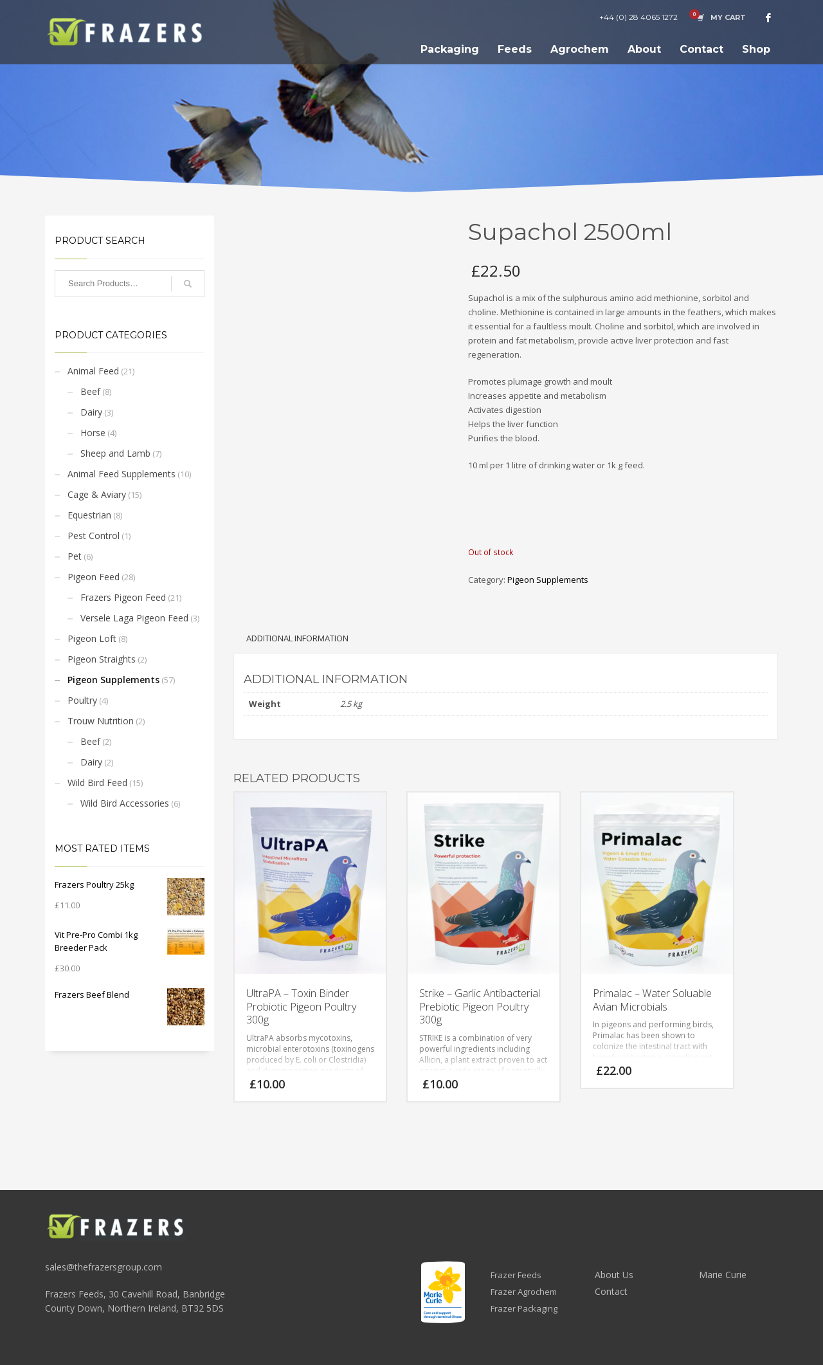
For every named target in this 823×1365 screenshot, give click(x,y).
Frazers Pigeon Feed (123, 597)
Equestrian (89, 515)
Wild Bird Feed (97, 782)
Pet (75, 556)
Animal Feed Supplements (122, 474)
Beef (90, 391)
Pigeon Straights (102, 659)
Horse (92, 432)
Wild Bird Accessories (124, 803)
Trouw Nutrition (101, 721)
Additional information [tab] (297, 638)
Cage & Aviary (97, 494)
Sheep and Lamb (115, 453)
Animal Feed (93, 371)
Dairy (91, 412)
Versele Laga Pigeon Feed (134, 618)
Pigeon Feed (94, 577)
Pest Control (94, 535)
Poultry (82, 700)
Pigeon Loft (92, 638)
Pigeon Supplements (113, 679)
